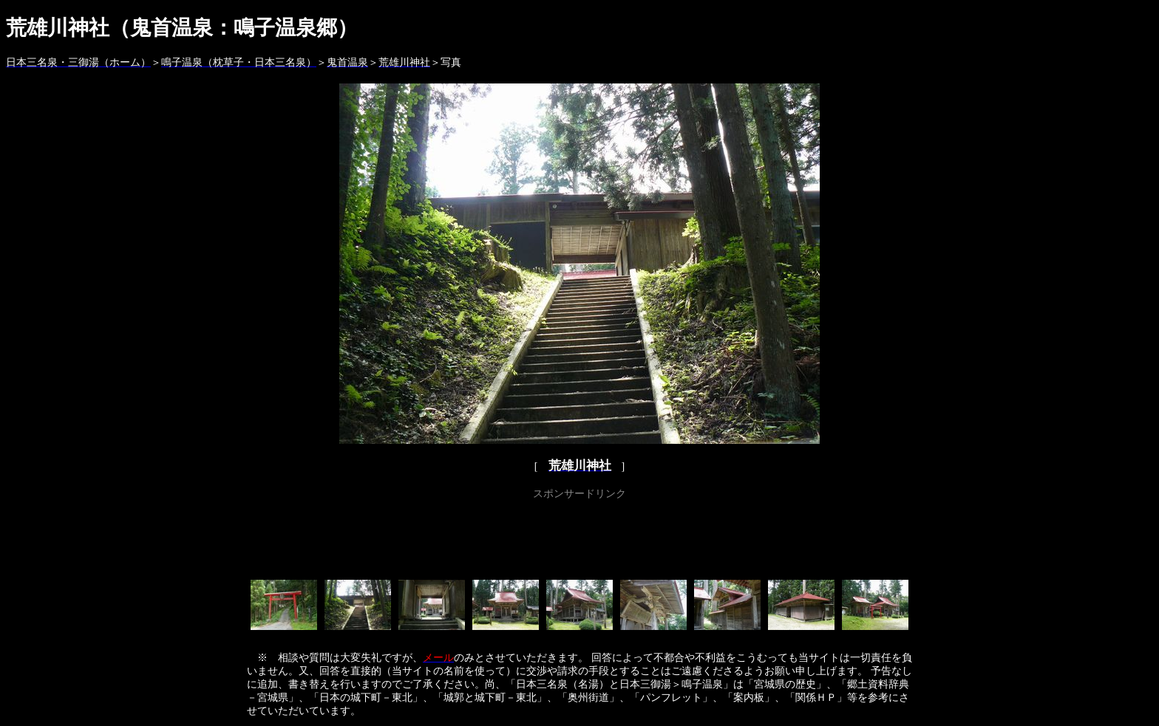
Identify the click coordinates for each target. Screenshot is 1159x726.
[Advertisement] (579, 537)
